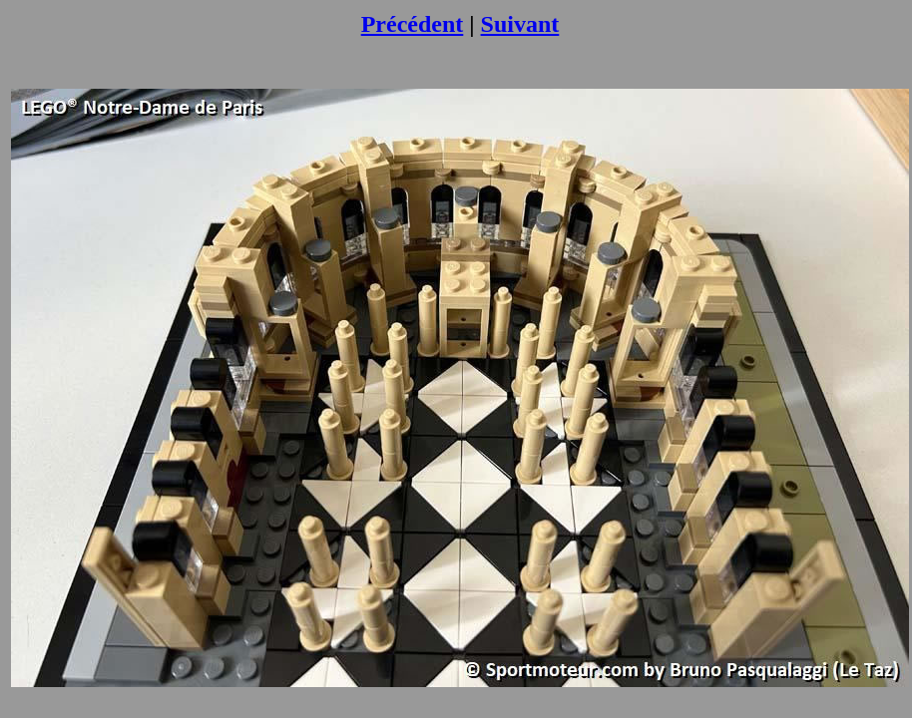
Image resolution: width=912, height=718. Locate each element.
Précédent (412, 24)
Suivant (520, 24)
